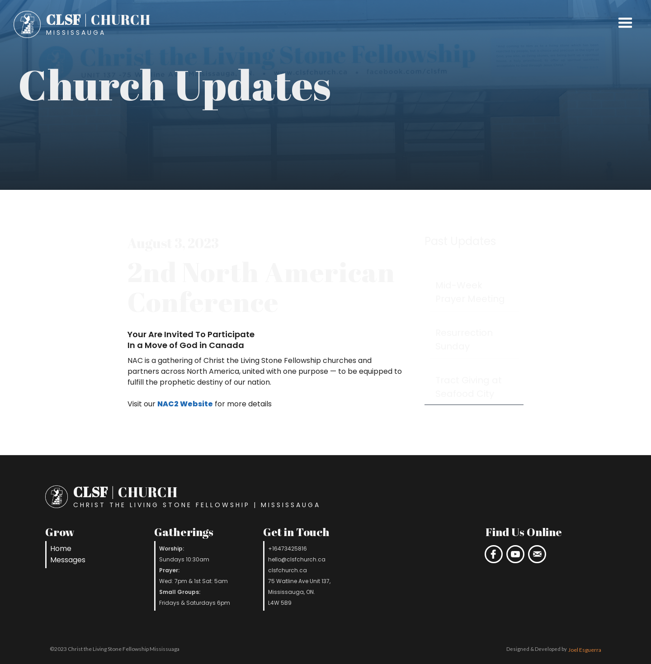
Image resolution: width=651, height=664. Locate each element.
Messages (67, 560)
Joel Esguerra (584, 649)
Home (60, 548)
